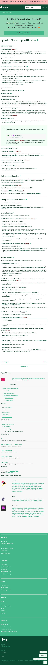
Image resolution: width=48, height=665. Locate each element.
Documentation (6, 13)
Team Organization (5, 546)
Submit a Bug (4, 569)
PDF (14, 471)
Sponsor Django (4, 624)
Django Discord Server (6, 450)
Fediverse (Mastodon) (6, 606)
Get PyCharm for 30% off (24, 33)
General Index (5, 414)
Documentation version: (40, 658)
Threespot (4, 652)
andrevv (4, 656)
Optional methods (9, 400)
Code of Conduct (4, 550)
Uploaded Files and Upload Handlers (10, 388)
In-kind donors (5, 646)
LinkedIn (3, 610)
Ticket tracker (4, 462)
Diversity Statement (5, 553)
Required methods (9, 398)
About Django (4, 541)
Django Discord (4, 587)
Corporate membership (6, 626)
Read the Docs (9, 472)
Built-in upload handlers (9, 393)
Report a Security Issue (6, 571)
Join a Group (4, 564)
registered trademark (38, 660)
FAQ (2, 438)
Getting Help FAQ (4, 585)
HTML (11, 471)
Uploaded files (7, 390)
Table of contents (6, 412)
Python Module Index (7, 417)
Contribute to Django (5, 566)
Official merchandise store (6, 629)
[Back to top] (45, 662)
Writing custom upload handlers (11, 395)
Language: (43, 655)
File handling (8, 429)
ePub (17, 471)
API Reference (7, 426)
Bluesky (2, 608)
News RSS (3, 613)
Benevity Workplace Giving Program (9, 631)
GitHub (2, 601)
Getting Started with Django (7, 543)
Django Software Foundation (7, 548)
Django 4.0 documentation (8, 424)
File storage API (5, 362)
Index (2, 444)
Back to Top (24, 366)
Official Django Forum (6, 456)
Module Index (7, 444)
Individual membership (6, 574)
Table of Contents (17, 444)
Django (4, 7)
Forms (45, 362)
